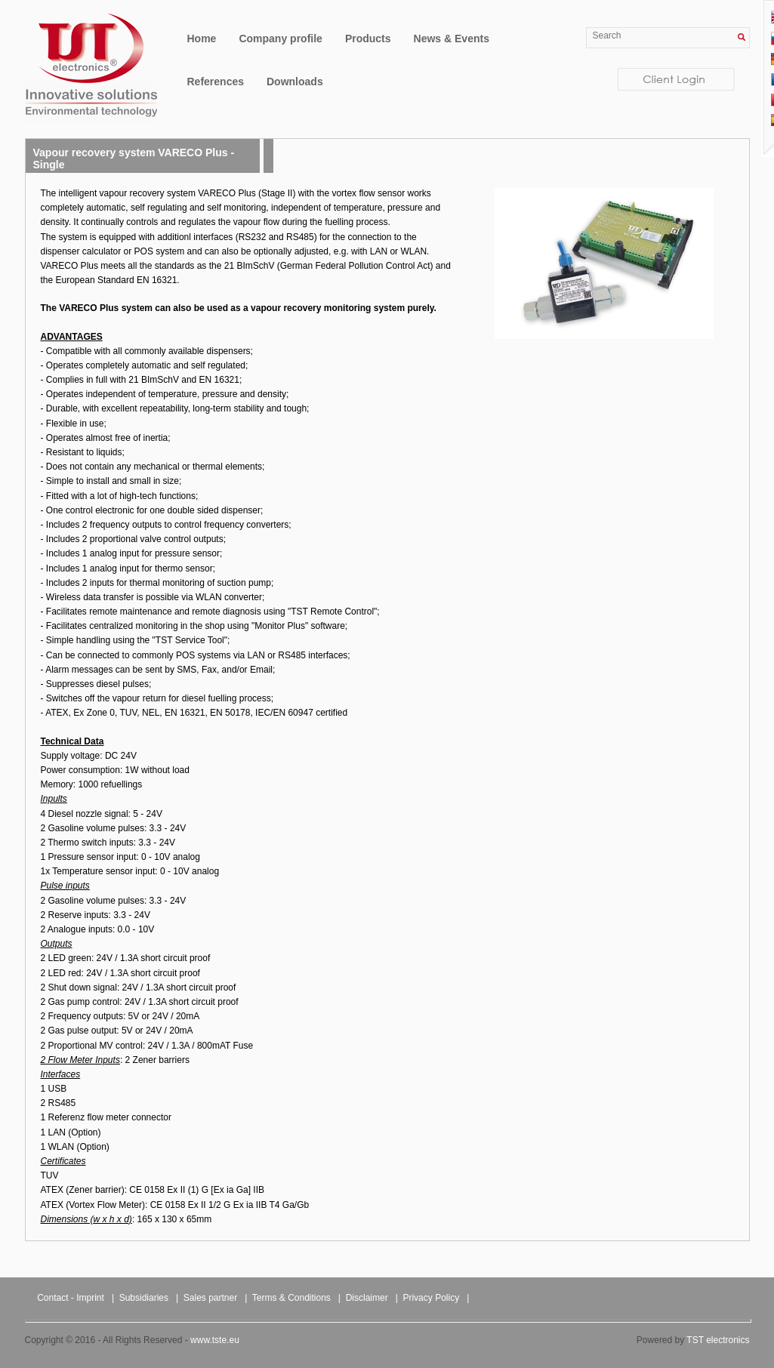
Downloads (295, 81)
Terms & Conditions (291, 1298)
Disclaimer (367, 1298)
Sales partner (210, 1298)
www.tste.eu (214, 1340)
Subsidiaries (143, 1298)
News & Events (451, 38)
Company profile (280, 38)
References (216, 81)
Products (368, 38)
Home (202, 38)
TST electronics (717, 1340)
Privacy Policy (430, 1298)
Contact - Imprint (70, 1298)
